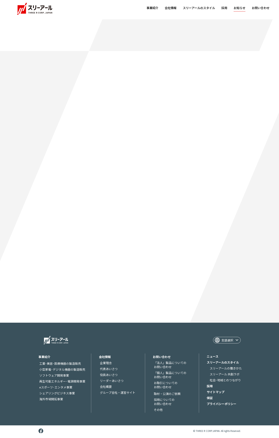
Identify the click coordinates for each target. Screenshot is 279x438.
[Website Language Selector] (227, 340)
